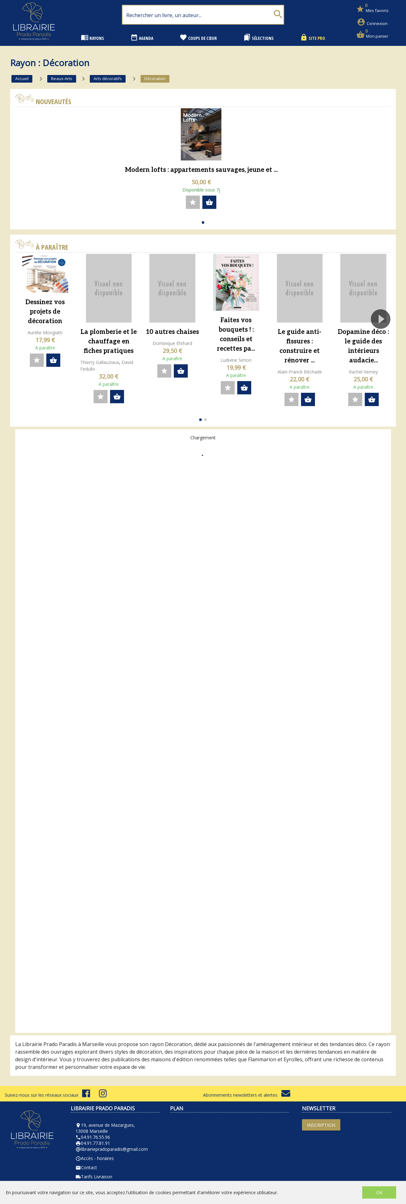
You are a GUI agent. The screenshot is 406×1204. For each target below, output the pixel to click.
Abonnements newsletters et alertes (246, 1095)
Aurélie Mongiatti (45, 332)
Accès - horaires (94, 1158)
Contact (86, 1167)
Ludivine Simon (236, 360)
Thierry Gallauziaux (99, 362)
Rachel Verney (363, 372)
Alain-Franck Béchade (300, 372)
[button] (203, 222)
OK (379, 1192)
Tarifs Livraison (93, 1177)
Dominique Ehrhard (172, 343)
